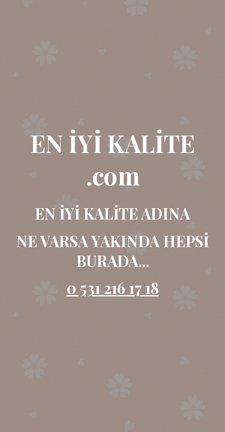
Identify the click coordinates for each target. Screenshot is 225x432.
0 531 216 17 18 (113, 288)
